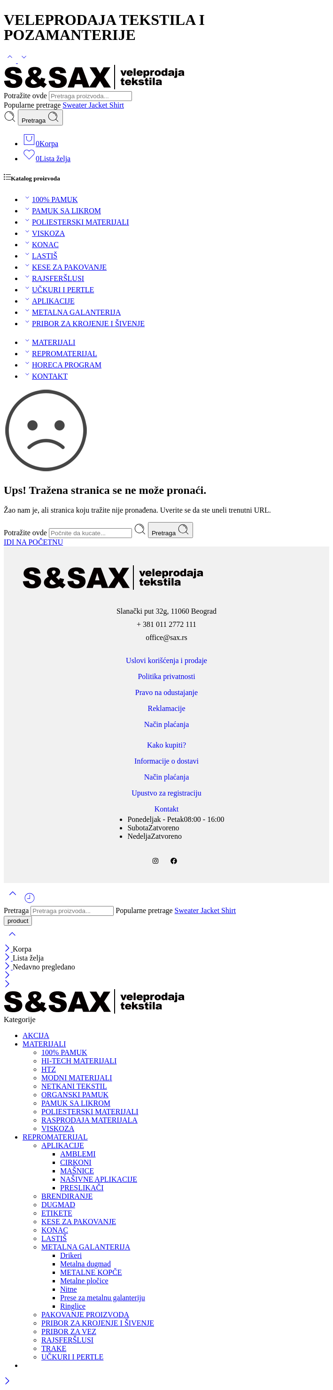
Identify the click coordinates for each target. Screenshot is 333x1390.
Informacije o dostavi (166, 761)
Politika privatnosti (166, 676)
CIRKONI (76, 1162)
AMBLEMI (78, 1154)
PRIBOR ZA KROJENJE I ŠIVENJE (84, 324)
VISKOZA (44, 233)
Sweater (75, 105)
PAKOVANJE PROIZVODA (85, 1315)
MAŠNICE (77, 1171)
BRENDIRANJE (67, 1196)
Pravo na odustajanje (166, 692)
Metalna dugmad (85, 1264)
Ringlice (72, 1306)
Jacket (99, 105)
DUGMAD (58, 1205)
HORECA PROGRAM (62, 365)
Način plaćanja (166, 724)
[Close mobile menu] (7, 985)
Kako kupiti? (166, 745)
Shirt (116, 105)
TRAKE (53, 1348)
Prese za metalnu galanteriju (102, 1298)
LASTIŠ (40, 256)
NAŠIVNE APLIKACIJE (98, 1179)
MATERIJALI (49, 342)
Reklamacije (167, 708)
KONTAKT (45, 376)
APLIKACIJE (49, 301)
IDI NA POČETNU (33, 542)
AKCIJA (36, 1035)
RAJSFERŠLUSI (53, 278)
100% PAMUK (50, 199)
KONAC (41, 245)
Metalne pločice (84, 1281)
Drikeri (71, 1255)
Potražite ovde (26, 96)
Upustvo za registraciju (166, 793)
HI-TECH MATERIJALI (78, 1061)
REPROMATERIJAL (60, 354)
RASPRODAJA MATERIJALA (89, 1120)
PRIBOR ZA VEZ (68, 1331)
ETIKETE (56, 1213)
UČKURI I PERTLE (58, 290)
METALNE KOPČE (91, 1272)
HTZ (48, 1069)
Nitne (68, 1289)
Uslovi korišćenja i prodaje (166, 660)
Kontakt (167, 809)
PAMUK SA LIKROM (62, 211)
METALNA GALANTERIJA (72, 312)
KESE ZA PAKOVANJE (65, 267)
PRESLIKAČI (81, 1188)
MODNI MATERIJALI (76, 1078)
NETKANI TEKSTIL (74, 1086)
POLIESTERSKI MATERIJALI (76, 222)
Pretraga (40, 117)
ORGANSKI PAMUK (74, 1095)
